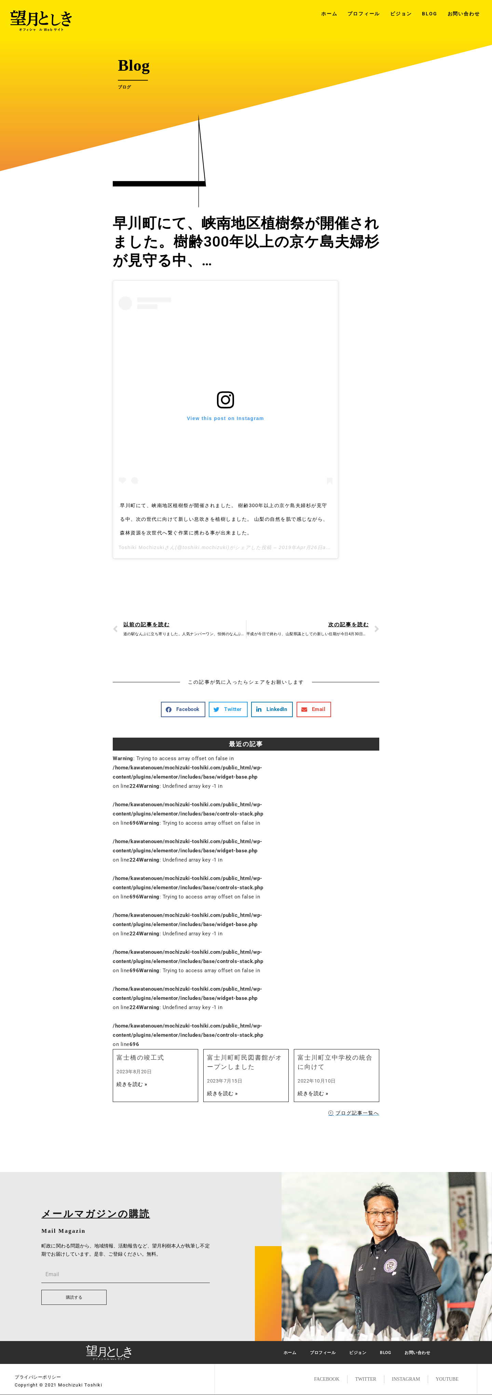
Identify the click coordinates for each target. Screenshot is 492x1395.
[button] (183, 709)
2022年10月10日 (317, 1081)
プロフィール (363, 13)
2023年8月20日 (134, 1071)
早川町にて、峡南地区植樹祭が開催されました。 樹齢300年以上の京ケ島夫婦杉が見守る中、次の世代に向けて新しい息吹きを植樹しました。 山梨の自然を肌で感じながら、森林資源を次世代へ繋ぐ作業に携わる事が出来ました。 (224, 519)
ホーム (329, 13)
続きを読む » (132, 1084)
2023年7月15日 (224, 1081)
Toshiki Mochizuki (141, 547)
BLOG (429, 13)
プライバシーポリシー (38, 1377)
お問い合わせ (464, 13)
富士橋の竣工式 (140, 1057)
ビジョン (401, 13)
